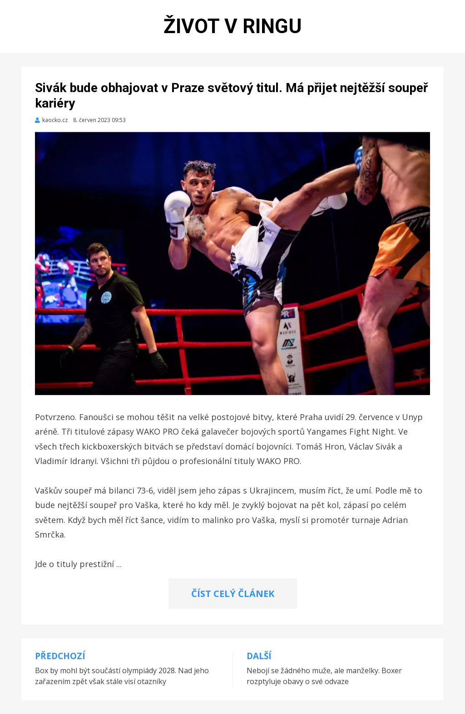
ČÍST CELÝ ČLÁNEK (232, 593)
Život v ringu (232, 26)
